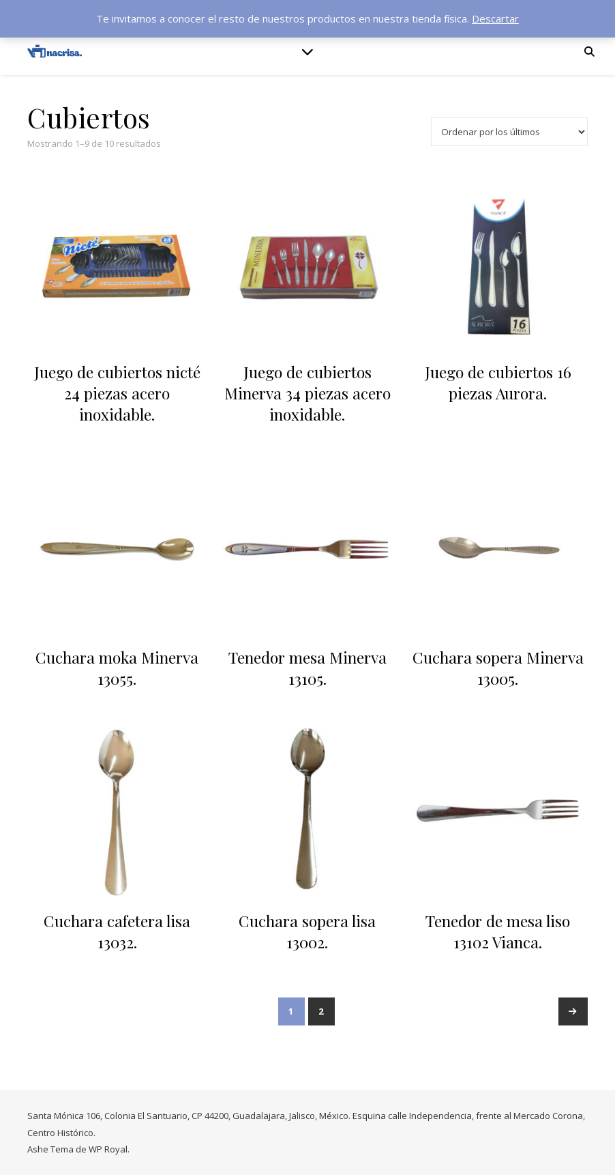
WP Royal (108, 1149)
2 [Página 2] (321, 1011)
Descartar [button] (495, 18)
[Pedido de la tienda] (509, 131)
